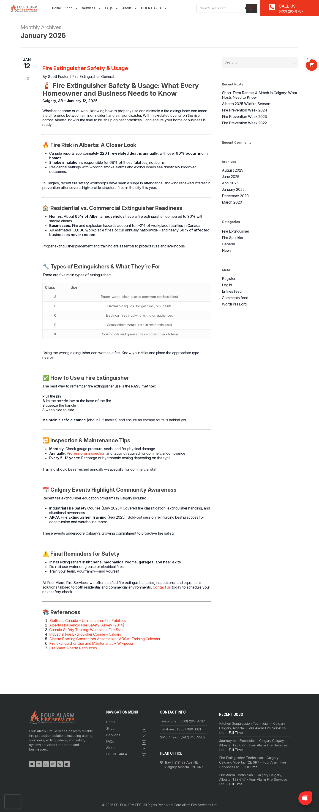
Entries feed (232, 291)
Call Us (287, 6)
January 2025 (233, 189)
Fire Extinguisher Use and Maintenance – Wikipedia (91, 643)
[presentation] (13, 802)
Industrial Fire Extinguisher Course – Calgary (85, 634)
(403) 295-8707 (291, 11)
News (227, 250)
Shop (71, 8)
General (107, 76)
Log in (227, 285)
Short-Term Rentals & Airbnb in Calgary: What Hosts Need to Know (259, 95)
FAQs (112, 8)
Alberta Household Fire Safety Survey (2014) (86, 625)
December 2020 (235, 196)
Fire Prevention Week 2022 (244, 123)
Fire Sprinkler (232, 237)
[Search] (251, 8)
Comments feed (235, 297)
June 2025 (230, 176)
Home (56, 8)
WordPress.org (234, 304)
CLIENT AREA (154, 8)
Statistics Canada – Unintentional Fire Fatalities (87, 620)
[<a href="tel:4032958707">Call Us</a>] (271, 6)
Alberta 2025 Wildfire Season (246, 103)
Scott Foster (58, 76)
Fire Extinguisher (85, 76)
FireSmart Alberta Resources (73, 648)
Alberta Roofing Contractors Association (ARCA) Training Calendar (104, 639)
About (129, 8)
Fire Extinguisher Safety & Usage (85, 68)
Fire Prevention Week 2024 (244, 110)
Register (228, 278)
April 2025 (230, 183)
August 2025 (232, 170)
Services (91, 8)
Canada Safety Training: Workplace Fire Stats (86, 629)
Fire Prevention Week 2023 (244, 116)
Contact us (162, 587)
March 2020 (232, 202)
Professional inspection (86, 453)
